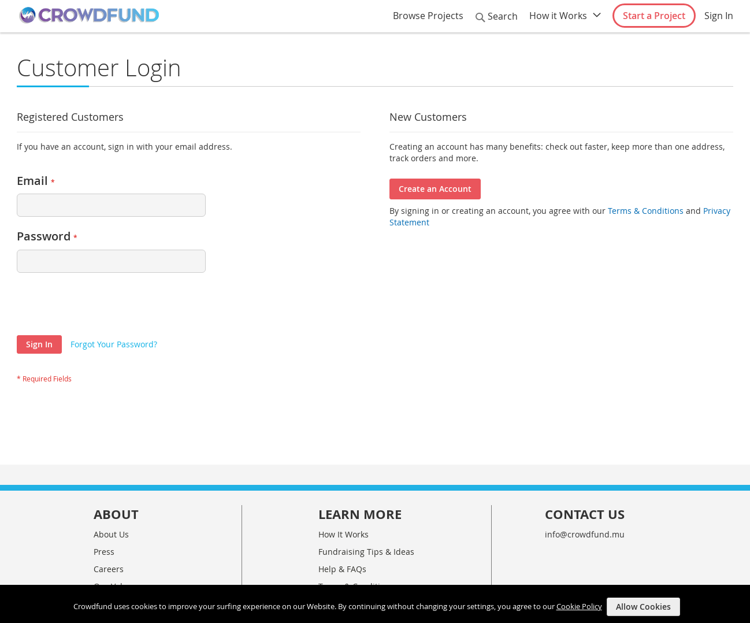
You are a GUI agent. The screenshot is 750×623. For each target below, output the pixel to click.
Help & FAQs (342, 518)
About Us (111, 483)
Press (104, 500)
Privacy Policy (344, 552)
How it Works (558, 15)
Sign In (718, 15)
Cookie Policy (579, 605)
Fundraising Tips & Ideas (366, 500)
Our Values (115, 535)
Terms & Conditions (645, 210)
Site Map (335, 570)
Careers (109, 518)
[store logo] (89, 15)
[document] (376, 604)
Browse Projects (428, 15)
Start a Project (654, 15)
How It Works (343, 483)
